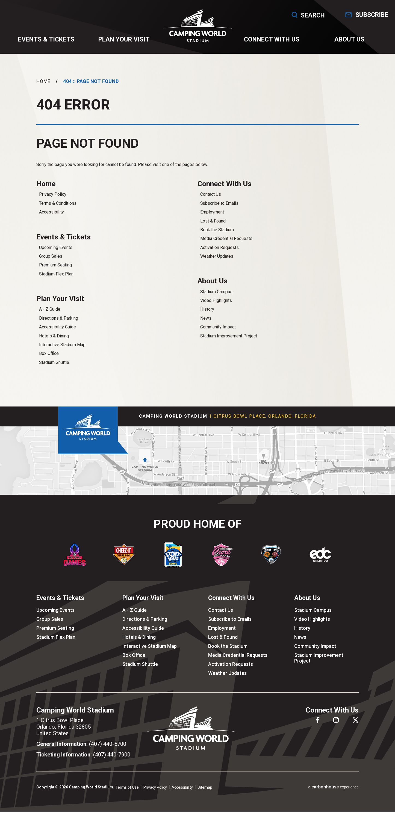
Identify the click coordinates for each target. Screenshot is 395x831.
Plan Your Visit (124, 41)
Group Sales (50, 261)
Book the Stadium (217, 234)
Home (43, 85)
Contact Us (210, 199)
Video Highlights (216, 305)
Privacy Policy (52, 199)
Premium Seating (55, 270)
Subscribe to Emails (219, 207)
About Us (348, 41)
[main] (197, 233)
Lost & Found (213, 225)
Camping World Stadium (198, 27)
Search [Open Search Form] (299, 14)
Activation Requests (219, 252)
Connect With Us (271, 41)
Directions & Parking (58, 324)
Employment (212, 216)
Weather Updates (216, 261)
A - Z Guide (49, 315)
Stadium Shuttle (54, 368)
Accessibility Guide (57, 333)
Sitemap (204, 793)
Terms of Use (127, 793)
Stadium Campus (216, 296)
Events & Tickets (47, 41)
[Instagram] (336, 726)
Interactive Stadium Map (62, 350)
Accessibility (51, 216)
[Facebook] (318, 726)
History (207, 314)
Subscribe (368, 15)
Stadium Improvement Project (228, 341)
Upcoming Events (55, 252)
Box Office (49, 359)
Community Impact (218, 332)
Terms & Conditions (57, 207)
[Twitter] (355, 726)
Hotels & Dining (54, 341)
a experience (333, 793)
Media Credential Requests (226, 243)
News (205, 323)
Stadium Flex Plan (56, 279)
